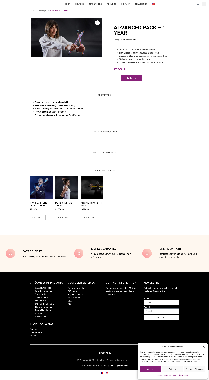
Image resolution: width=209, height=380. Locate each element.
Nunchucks (40, 300)
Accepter (150, 369)
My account (141, 4)
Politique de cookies (164, 375)
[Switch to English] (107, 373)
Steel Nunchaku (42, 297)
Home (32, 11)
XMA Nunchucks (43, 288)
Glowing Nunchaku (44, 307)
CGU (174, 375)
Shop (67, 4)
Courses (79, 4)
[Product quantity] (118, 78)
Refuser (172, 369)
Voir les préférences (195, 369)
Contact (125, 4)
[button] (203, 346)
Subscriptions (43, 11)
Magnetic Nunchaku (44, 304)
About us (111, 4)
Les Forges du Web (119, 365)
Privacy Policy (183, 375)
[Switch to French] (101, 373)
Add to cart (132, 78)
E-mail (147, 307)
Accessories (40, 316)
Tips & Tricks (95, 4)
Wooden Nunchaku (44, 291)
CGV (70, 301)
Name (146, 299)
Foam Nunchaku (43, 310)
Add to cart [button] (37, 217)
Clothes (38, 313)
